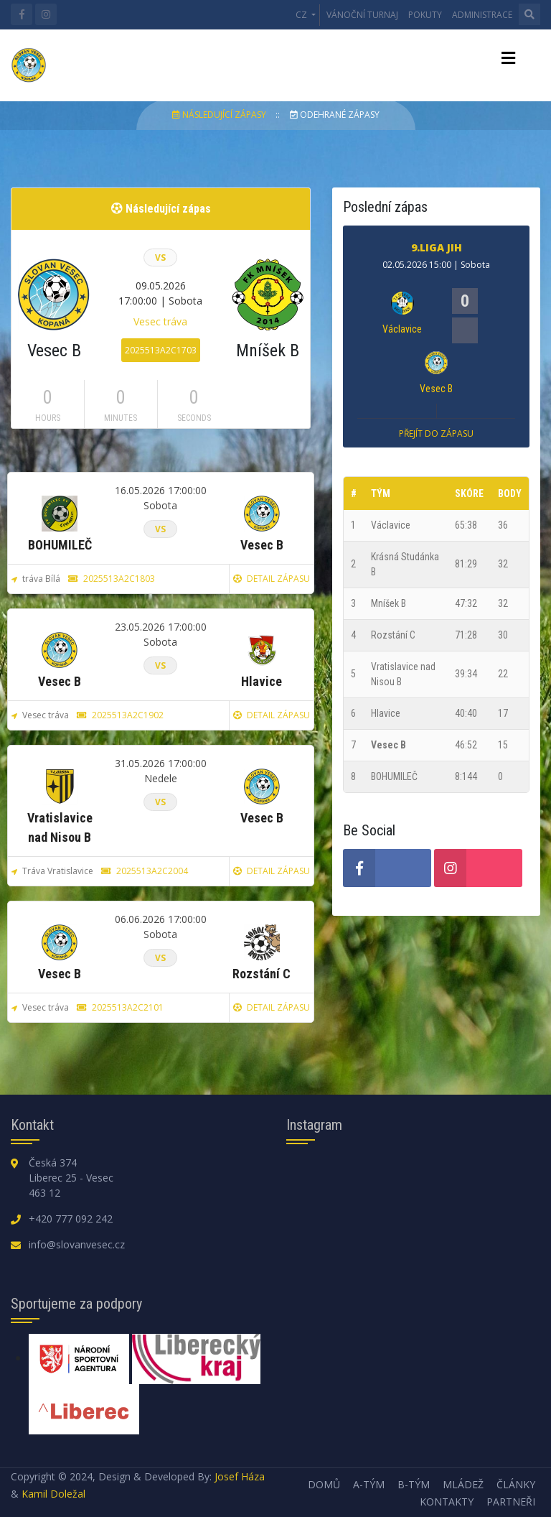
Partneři (510, 1501)
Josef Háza (240, 1476)
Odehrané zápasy (335, 114)
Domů (324, 1484)
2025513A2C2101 (120, 1007)
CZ (302, 15)
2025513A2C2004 (144, 871)
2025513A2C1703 (161, 350)
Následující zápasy (220, 114)
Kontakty (447, 1501)
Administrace (482, 15)
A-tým (369, 1484)
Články (515, 1484)
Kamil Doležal (53, 1493)
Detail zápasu (271, 578)
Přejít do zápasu (436, 433)
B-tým (413, 1484)
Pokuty (425, 15)
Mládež (463, 1484)
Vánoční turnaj (362, 15)
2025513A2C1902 (120, 715)
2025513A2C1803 (111, 578)
